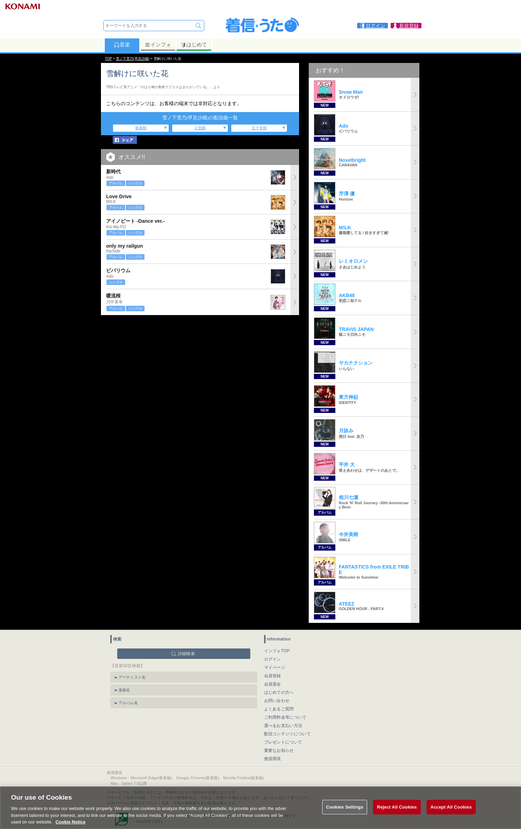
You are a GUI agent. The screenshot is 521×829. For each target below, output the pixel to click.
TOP (108, 59)
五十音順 (259, 128)
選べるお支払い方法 (283, 725)
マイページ (275, 667)
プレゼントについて (283, 742)
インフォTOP (277, 650)
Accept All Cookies (451, 811)
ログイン (272, 659)
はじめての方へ (279, 692)
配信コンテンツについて (287, 733)
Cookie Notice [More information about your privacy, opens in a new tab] (71, 826)
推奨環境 (272, 758)
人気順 (200, 128)
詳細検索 (186, 653)
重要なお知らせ (279, 750)
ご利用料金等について (285, 717)
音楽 (122, 45)
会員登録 (272, 675)
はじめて (193, 45)
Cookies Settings (344, 811)
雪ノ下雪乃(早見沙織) (132, 59)
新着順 (141, 128)
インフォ (158, 45)
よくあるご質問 (279, 709)
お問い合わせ (277, 700)
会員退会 (272, 684)
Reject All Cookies (397, 811)
